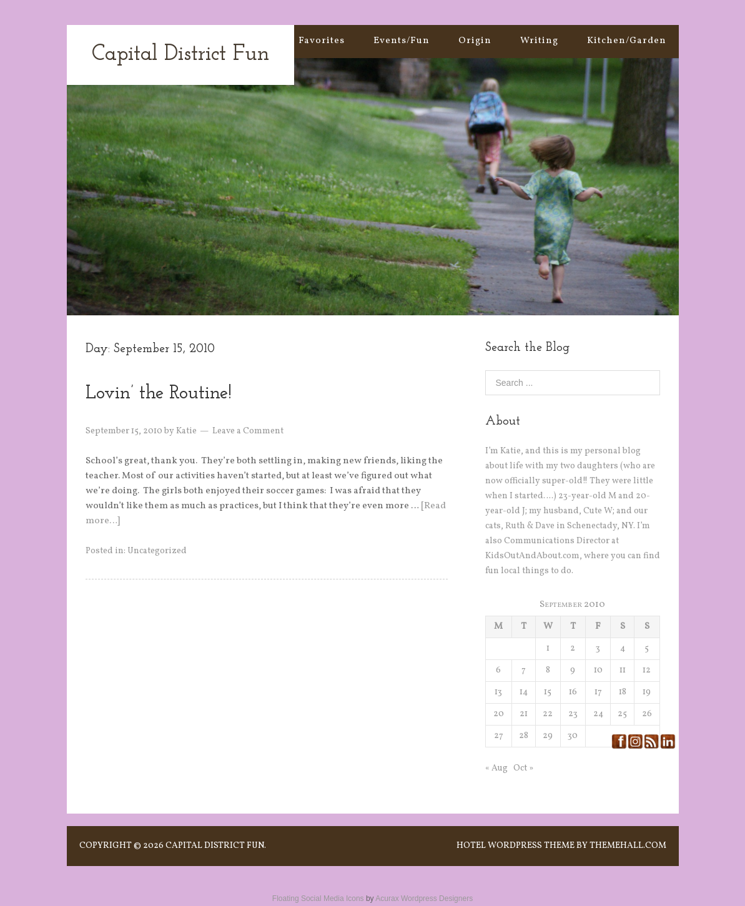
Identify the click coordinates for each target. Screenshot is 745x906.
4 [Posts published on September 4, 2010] (622, 648)
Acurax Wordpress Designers (424, 898)
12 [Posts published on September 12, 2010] (647, 670)
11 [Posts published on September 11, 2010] (622, 670)
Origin (474, 40)
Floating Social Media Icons (318, 898)
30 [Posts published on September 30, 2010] (573, 736)
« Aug (496, 768)
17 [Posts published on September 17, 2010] (598, 692)
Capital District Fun (180, 55)
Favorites (321, 40)
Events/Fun (401, 40)
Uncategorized (157, 551)
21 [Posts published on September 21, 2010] (524, 714)
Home (255, 40)
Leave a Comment (248, 431)
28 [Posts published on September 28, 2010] (523, 736)
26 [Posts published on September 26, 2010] (647, 714)
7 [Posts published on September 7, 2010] (523, 670)
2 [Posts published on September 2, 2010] (572, 648)
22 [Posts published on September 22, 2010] (548, 714)
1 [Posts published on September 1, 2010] (548, 648)
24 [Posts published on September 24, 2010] (598, 714)
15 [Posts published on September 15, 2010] (547, 692)
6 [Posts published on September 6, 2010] (498, 670)
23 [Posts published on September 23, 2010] (573, 714)
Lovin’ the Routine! (159, 393)
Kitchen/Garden (626, 40)
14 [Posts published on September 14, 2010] (524, 692)
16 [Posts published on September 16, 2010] (573, 692)
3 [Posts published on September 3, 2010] (598, 648)
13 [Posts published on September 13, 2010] (498, 692)
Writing (539, 40)
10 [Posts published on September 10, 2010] (598, 670)
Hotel (471, 846)
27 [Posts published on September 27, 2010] (498, 736)
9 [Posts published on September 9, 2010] (572, 670)
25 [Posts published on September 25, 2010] (622, 714)
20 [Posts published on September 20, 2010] (498, 714)
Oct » (523, 768)
